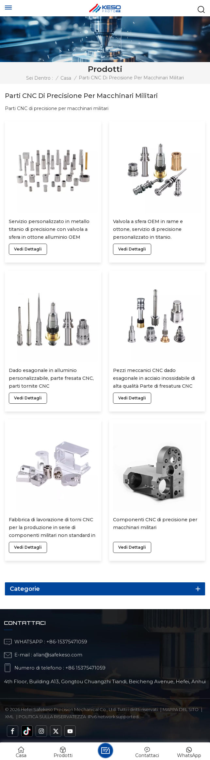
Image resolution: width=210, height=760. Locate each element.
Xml (9, 716)
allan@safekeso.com (57, 655)
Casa (65, 78)
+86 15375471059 (85, 668)
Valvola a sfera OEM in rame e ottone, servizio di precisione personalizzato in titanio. (148, 229)
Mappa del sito (181, 709)
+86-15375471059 (66, 642)
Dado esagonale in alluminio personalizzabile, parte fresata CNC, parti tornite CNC (51, 378)
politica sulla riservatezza (52, 716)
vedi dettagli (28, 249)
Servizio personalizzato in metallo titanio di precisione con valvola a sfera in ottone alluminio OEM (49, 229)
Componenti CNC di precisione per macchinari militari (155, 523)
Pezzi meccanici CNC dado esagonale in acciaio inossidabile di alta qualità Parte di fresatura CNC (154, 378)
